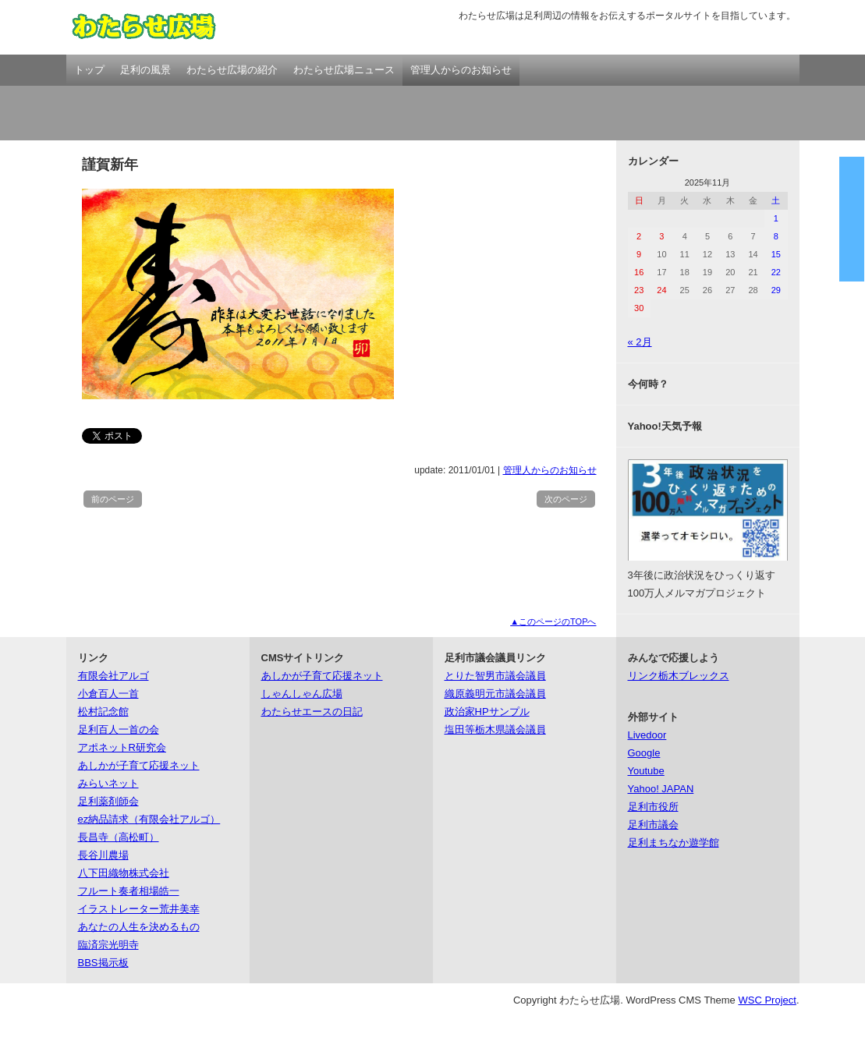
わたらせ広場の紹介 (232, 70)
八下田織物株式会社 (123, 873)
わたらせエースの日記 (312, 711)
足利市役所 (653, 807)
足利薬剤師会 (108, 801)
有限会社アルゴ (113, 676)
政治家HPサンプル (487, 711)
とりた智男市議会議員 (495, 676)
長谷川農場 (103, 855)
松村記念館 (103, 711)
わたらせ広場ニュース (344, 70)
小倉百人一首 (108, 693)
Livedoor (647, 735)
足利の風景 (145, 70)
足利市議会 (653, 824)
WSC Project (767, 1000)
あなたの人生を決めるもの (139, 927)
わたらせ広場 (144, 27)
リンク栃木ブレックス (678, 676)
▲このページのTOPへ (553, 621)
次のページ (565, 499)
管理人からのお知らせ (461, 70)
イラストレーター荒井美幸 (139, 909)
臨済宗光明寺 (108, 945)
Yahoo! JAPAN (661, 789)
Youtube (646, 771)
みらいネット (108, 783)
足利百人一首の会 (118, 729)
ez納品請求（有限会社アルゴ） (149, 819)
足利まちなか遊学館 (673, 842)
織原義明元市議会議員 (495, 693)
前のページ (112, 499)
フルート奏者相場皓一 (128, 891)
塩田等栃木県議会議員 (495, 729)
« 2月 (640, 342)
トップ (89, 70)
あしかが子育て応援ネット (139, 765)
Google (644, 753)
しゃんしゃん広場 (301, 693)
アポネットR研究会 (122, 747)
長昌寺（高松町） (118, 837)
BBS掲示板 (103, 962)
